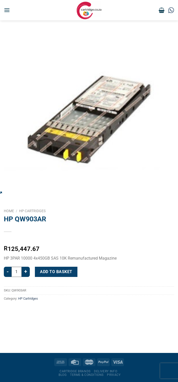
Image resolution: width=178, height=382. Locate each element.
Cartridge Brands (75, 371)
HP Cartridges (32, 211)
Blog (62, 375)
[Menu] (7, 10)
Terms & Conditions (87, 375)
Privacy (113, 375)
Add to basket (56, 271)
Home (9, 211)
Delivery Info (105, 371)
